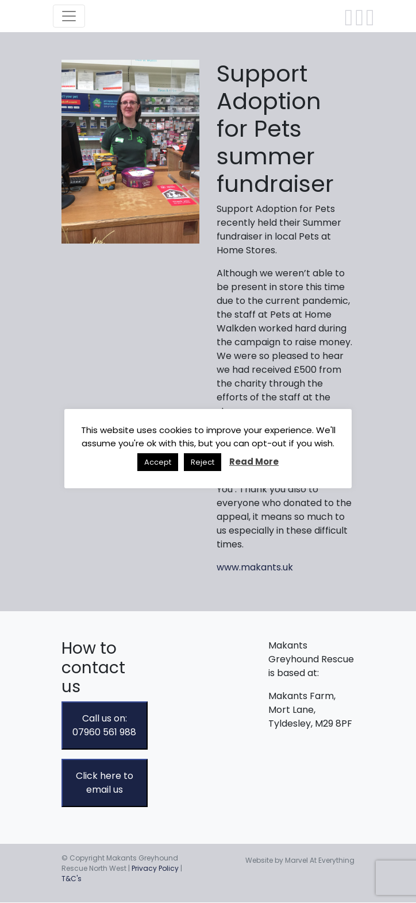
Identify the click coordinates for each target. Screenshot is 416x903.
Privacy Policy (155, 868)
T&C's (71, 878)
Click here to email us (104, 782)
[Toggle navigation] (69, 16)
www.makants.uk (255, 567)
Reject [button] (202, 462)
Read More (254, 462)
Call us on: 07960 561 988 (104, 725)
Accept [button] (157, 462)
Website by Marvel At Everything (300, 860)
